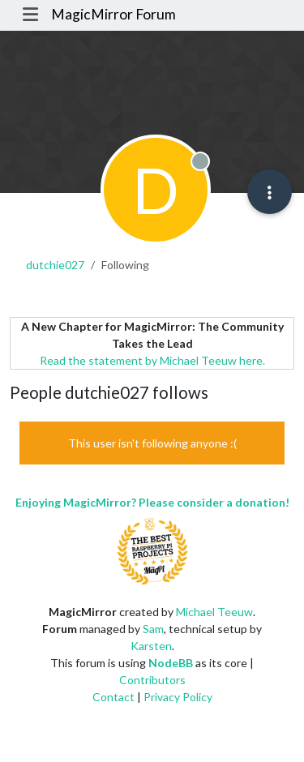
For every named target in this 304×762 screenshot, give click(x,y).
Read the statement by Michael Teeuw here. (152, 360)
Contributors (152, 680)
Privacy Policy (177, 697)
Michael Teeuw (214, 612)
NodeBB (170, 663)
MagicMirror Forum (113, 14)
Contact (113, 697)
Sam (153, 629)
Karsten (151, 646)
